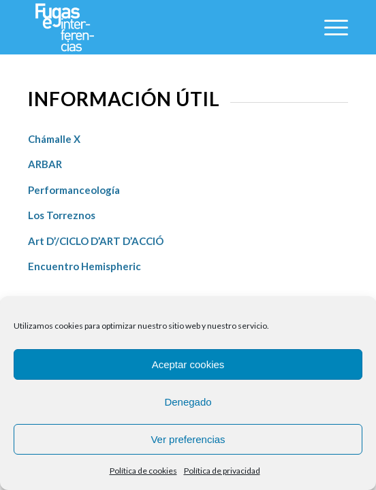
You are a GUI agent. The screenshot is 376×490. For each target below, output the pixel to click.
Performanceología (74, 190)
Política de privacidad (222, 471)
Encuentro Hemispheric (84, 266)
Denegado (187, 402)
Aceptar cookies (188, 364)
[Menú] (329, 27)
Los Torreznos (62, 215)
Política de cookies (143, 471)
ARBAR (46, 164)
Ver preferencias (188, 439)
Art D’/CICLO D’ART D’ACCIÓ (95, 241)
